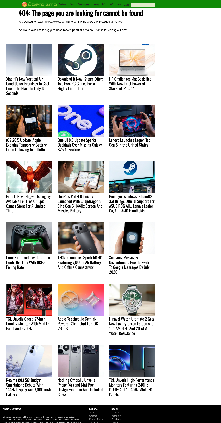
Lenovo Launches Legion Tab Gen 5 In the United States (129, 142)
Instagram (116, 416)
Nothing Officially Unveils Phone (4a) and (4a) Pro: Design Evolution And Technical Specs (80, 387)
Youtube (115, 412)
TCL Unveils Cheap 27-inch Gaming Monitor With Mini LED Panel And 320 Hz (29, 323)
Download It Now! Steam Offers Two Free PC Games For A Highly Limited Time (81, 83)
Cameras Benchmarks (79, 4)
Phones (95, 4)
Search (127, 4)
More (119, 4)
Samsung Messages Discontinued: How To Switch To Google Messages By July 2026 (130, 264)
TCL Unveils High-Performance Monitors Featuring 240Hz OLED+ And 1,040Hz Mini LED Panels (131, 387)
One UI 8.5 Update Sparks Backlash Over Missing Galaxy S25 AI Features (80, 144)
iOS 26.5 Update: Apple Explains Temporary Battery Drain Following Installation (26, 144)
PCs (104, 4)
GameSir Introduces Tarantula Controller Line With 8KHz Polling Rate (28, 262)
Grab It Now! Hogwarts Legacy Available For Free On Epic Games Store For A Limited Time (28, 203)
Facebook (116, 419)
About (92, 412)
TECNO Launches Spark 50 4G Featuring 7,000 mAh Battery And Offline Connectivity (80, 262)
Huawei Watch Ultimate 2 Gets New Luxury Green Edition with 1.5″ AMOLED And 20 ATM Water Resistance (132, 326)
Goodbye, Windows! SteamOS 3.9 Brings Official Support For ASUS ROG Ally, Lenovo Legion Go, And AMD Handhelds (132, 203)
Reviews (62, 4)
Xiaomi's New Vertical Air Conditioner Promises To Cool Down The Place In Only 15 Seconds (27, 86)
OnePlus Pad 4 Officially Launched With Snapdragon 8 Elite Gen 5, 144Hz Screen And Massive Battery (80, 203)
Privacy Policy (96, 419)
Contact (93, 416)
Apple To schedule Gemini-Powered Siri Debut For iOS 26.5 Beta (78, 323)
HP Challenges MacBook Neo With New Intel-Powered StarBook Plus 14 (130, 83)
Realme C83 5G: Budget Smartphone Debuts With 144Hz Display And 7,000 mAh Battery (28, 387)
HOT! (111, 4)
